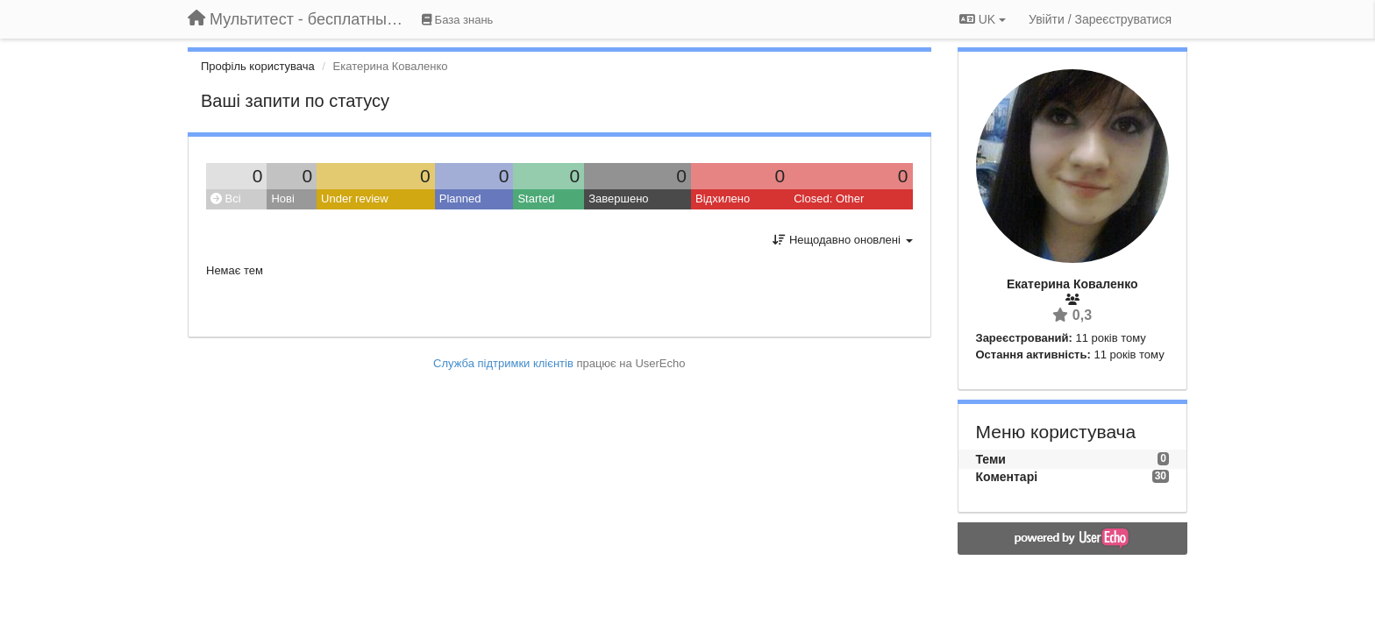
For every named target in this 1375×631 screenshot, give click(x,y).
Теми (991, 459)
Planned (460, 198)
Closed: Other (829, 198)
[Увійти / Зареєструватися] (1100, 19)
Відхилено (722, 198)
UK (982, 19)
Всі (225, 198)
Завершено (618, 198)
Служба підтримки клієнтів (503, 363)
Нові (282, 198)
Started (535, 198)
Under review (354, 198)
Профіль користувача (258, 66)
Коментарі (1007, 477)
